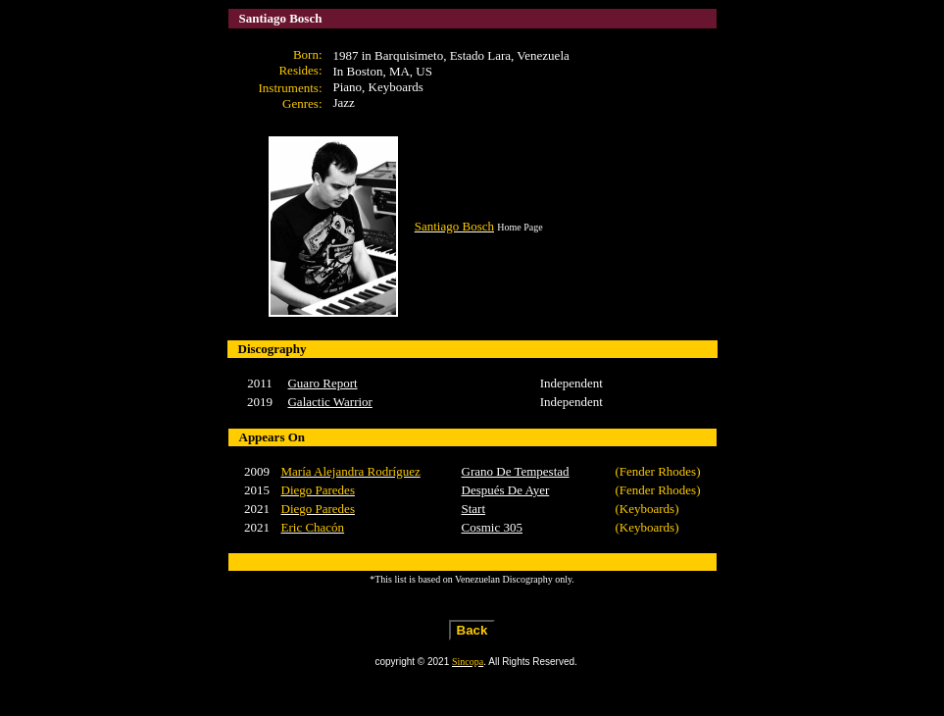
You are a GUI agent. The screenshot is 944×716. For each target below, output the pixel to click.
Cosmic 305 (492, 527)
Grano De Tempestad (516, 471)
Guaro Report (322, 383)
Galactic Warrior (329, 401)
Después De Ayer (506, 490)
